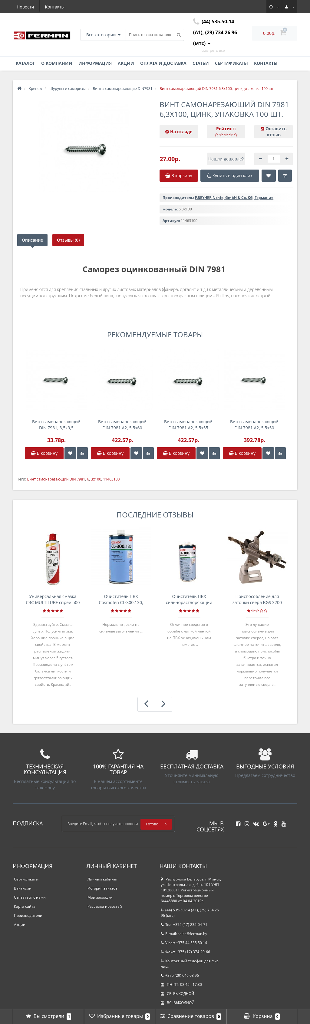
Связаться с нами (30, 897)
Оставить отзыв (276, 131)
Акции (126, 63)
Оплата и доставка (163, 63)
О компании (56, 63)
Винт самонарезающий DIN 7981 (56, 479)
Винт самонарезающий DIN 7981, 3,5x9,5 (56, 425)
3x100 (96, 479)
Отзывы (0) (68, 240)
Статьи (201, 63)
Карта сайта (24, 906)
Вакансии (22, 888)
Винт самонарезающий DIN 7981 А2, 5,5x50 (254, 425)
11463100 (111, 479)
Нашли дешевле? (226, 159)
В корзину (44, 453)
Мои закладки (100, 897)
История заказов (102, 888)
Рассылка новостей (104, 906)
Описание (32, 240)
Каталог (25, 63)
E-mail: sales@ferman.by (184, 933)
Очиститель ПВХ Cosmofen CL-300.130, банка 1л (121, 599)
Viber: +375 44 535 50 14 (184, 942)
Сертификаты (231, 63)
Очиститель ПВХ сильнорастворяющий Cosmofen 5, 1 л (189, 599)
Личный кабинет (102, 879)
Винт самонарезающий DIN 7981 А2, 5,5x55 (188, 425)
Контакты (55, 7)
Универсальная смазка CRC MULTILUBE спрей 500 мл (53, 599)
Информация (95, 63)
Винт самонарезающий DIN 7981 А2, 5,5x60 (122, 425)
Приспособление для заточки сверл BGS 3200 (257, 599)
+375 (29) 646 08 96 (180, 975)
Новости (25, 7)
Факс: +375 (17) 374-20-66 (185, 951)
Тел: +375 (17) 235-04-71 (184, 924)
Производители (28, 915)
